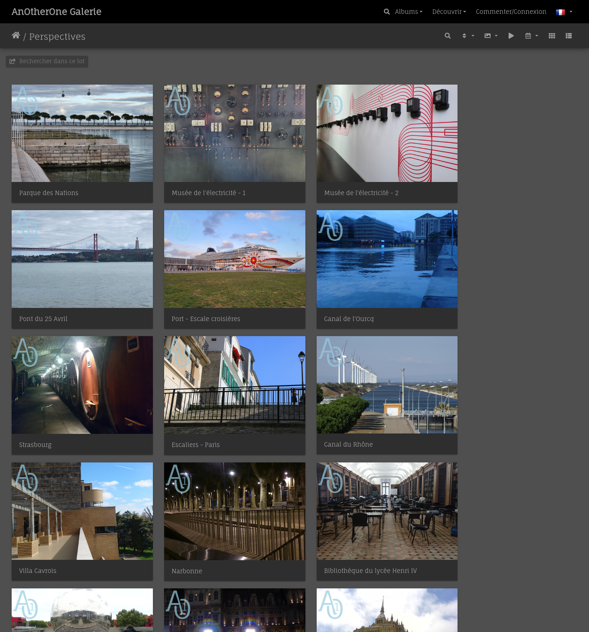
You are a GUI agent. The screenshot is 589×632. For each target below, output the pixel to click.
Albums (406, 11)
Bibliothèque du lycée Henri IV (498, 428)
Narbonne (323, 428)
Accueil (16, 36)
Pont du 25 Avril (476, 187)
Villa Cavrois (182, 428)
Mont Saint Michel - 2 (340, 548)
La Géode (32, 548)
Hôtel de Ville (183, 548)
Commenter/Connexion (511, 11)
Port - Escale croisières (53, 307)
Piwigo (312, 616)
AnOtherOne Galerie (56, 11)
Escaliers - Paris (476, 308)
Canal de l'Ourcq (188, 307)
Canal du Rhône (43, 428)
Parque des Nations (49, 187)
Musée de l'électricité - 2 (345, 187)
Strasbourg (324, 307)
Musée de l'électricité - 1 (200, 187)
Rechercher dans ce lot (47, 61)
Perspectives (57, 36)
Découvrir (447, 11)
